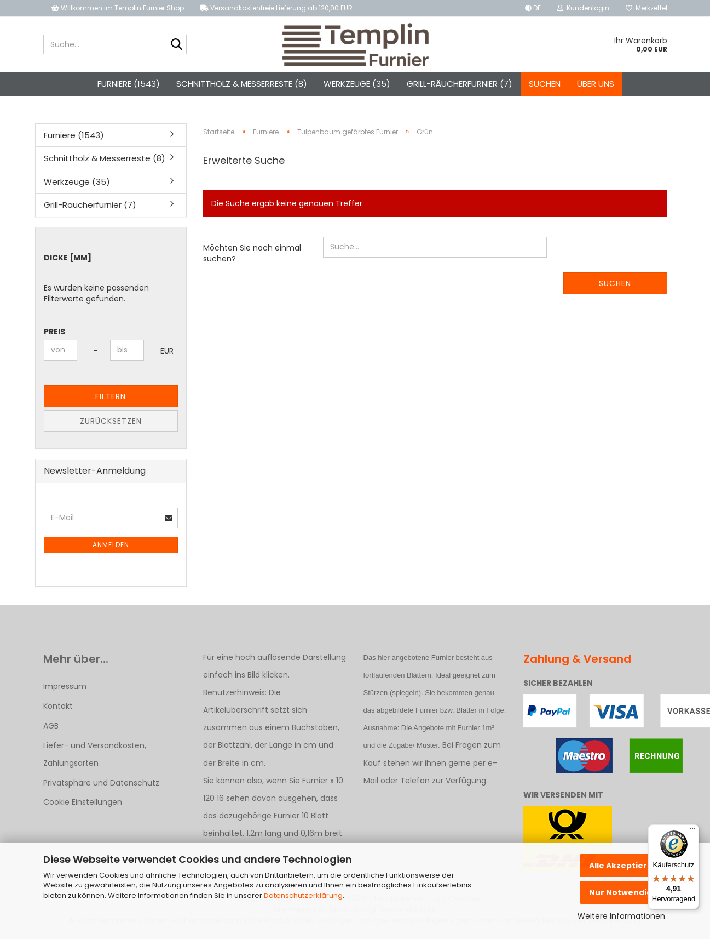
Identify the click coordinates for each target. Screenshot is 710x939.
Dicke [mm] (67, 257)
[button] (533, 8)
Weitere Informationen (621, 915)
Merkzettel (646, 8)
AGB (51, 725)
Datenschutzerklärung (303, 895)
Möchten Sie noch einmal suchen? (252, 253)
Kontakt (58, 706)
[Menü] (692, 831)
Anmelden (111, 544)
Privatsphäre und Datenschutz (101, 782)
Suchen (545, 83)
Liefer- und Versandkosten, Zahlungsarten (94, 754)
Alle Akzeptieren (623, 865)
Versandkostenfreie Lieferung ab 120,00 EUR (276, 8)
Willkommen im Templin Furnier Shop (117, 8)
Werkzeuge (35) (357, 83)
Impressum (64, 686)
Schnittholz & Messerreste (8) (241, 83)
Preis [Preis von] (54, 331)
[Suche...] (176, 45)
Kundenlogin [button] (583, 8)
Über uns (595, 83)
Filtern (110, 396)
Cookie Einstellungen (82, 801)
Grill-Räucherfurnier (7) (459, 83)
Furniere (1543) (128, 83)
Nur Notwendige (623, 892)
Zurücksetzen (111, 421)
